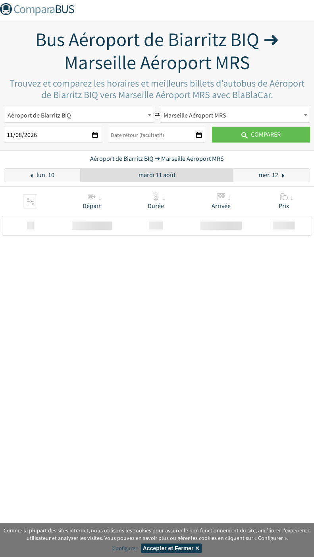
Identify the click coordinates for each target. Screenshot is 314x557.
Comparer (261, 134)
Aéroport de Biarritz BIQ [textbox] (39, 115)
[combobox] (79, 115)
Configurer (124, 548)
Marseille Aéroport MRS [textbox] (195, 115)
